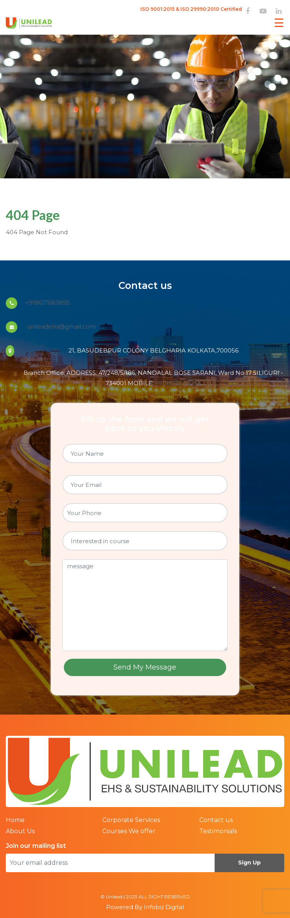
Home (15, 820)
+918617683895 (47, 302)
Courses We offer (128, 831)
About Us (20, 831)
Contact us (216, 820)
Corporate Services (131, 820)
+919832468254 (178, 383)
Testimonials (218, 831)
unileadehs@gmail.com (60, 326)
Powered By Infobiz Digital (145, 907)
